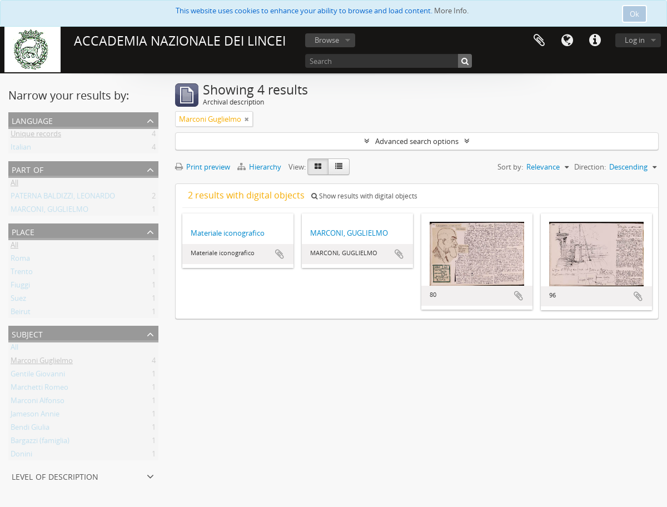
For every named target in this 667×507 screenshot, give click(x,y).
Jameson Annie (35, 416)
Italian (21, 149)
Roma (20, 260)
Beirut (21, 314)
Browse (327, 40)
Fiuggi (20, 287)
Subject (27, 333)
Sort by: (510, 167)
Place (23, 230)
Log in (635, 40)
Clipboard (539, 40)
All (14, 185)
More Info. (451, 11)
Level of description (55, 475)
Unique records (36, 136)
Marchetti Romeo (39, 389)
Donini (21, 456)
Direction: (590, 167)
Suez (18, 300)
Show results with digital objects (364, 196)
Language (567, 40)
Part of (27, 168)
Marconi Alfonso (37, 402)
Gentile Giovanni (38, 376)
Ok (634, 14)
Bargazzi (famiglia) (40, 443)
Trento (22, 274)
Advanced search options (417, 141)
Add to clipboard (279, 254)
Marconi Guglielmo (42, 362)
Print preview (202, 167)
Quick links (595, 40)
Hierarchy (260, 167)
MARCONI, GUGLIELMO (49, 211)
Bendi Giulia (30, 429)
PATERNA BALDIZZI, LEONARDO (63, 198)
